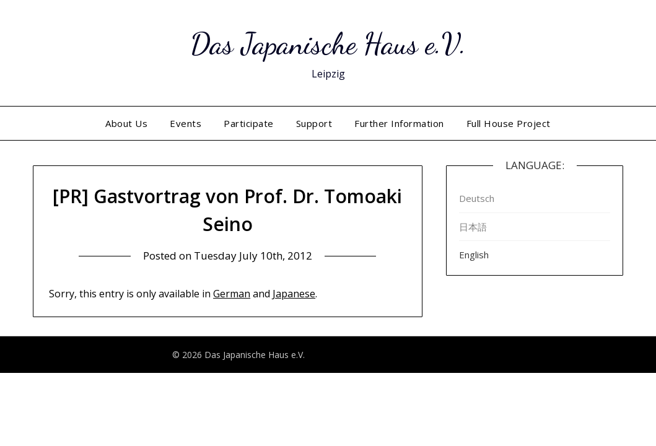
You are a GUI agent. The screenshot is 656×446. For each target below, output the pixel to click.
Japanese (294, 293)
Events (185, 123)
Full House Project (508, 123)
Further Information (399, 123)
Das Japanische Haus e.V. (328, 43)
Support (314, 123)
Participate (249, 123)
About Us (126, 123)
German (231, 293)
